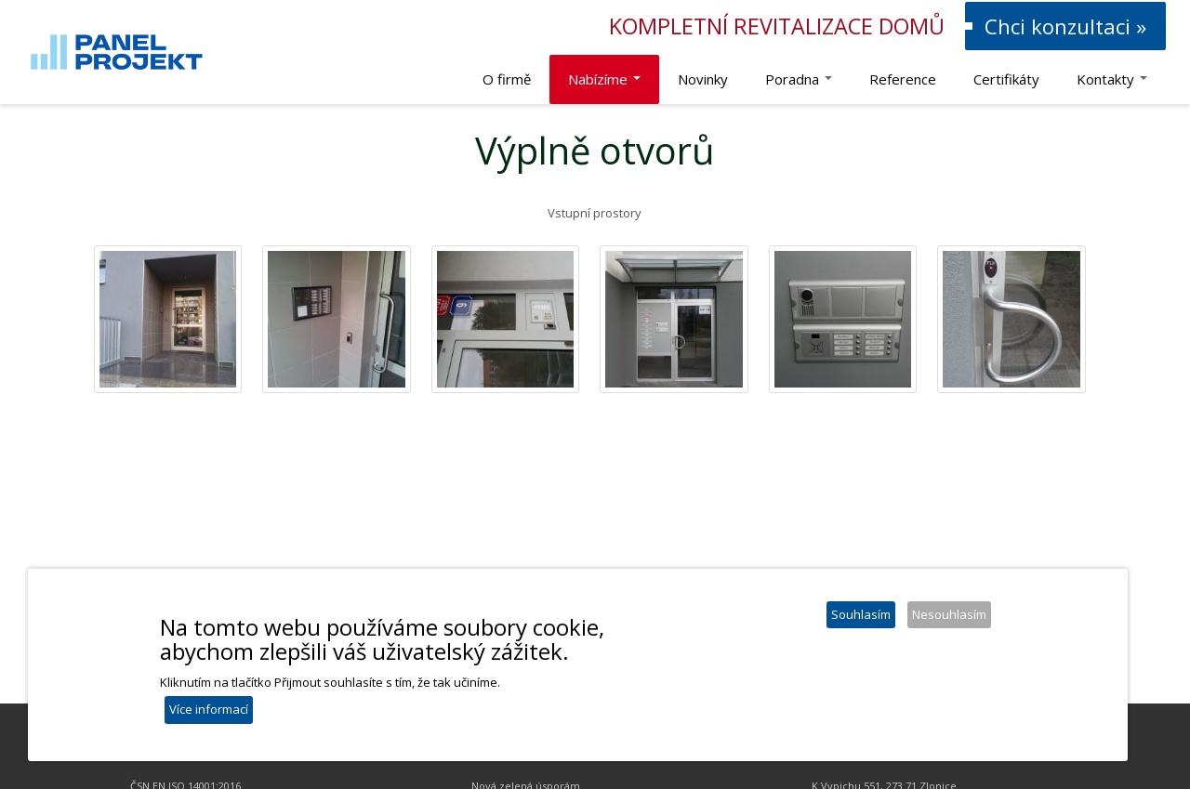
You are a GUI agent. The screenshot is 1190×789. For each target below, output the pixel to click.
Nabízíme (604, 79)
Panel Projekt (0, 0)
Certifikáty (1006, 79)
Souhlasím (861, 618)
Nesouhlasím (949, 618)
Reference (902, 79)
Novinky (703, 79)
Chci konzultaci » (1065, 26)
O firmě (507, 79)
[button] (168, 319)
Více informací (208, 712)
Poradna (798, 79)
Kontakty (1112, 79)
